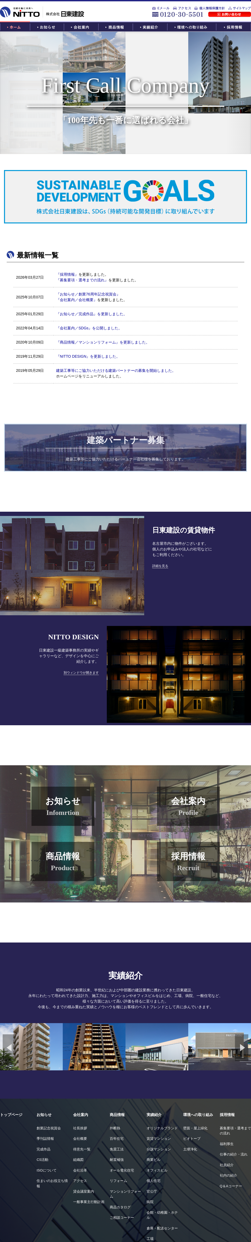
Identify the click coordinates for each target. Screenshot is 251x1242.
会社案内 (80, 1115)
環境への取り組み (198, 1115)
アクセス (80, 1181)
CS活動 (42, 1160)
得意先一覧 (82, 1149)
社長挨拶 (80, 1128)
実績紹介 (154, 1115)
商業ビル (153, 1160)
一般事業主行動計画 (88, 1202)
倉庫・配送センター (162, 1228)
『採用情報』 (67, 274)
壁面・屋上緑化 (195, 1128)
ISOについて (46, 1170)
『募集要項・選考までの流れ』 (82, 280)
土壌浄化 (190, 1149)
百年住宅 (117, 1139)
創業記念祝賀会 (49, 1128)
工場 (150, 1239)
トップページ (11, 1115)
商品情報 (117, 1115)
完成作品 (43, 1149)
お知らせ (44, 1115)
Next (241, 1047)
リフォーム (118, 1181)
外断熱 (115, 1128)
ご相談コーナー (122, 1218)
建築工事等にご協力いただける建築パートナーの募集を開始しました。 (116, 370)
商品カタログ (120, 1207)
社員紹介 (227, 1165)
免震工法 (117, 1149)
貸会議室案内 (83, 1191)
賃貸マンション (159, 1139)
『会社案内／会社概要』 (76, 300)
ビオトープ (192, 1139)
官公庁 (152, 1191)
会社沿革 (80, 1170)
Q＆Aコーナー (231, 1186)
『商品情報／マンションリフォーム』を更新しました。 (103, 342)
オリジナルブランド (162, 1128)
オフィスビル (157, 1170)
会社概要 (80, 1139)
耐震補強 (117, 1160)
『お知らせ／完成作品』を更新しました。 (91, 314)
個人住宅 (153, 1181)
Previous (9, 1047)
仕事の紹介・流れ (234, 1154)
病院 (150, 1202)
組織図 (78, 1160)
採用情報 (227, 1115)
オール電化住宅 (122, 1170)
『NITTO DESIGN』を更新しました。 (88, 356)
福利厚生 (227, 1144)
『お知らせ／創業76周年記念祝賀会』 (88, 294)
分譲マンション (159, 1149)
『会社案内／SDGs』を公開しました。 (89, 328)
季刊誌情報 (45, 1139)
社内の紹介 (228, 1175)
